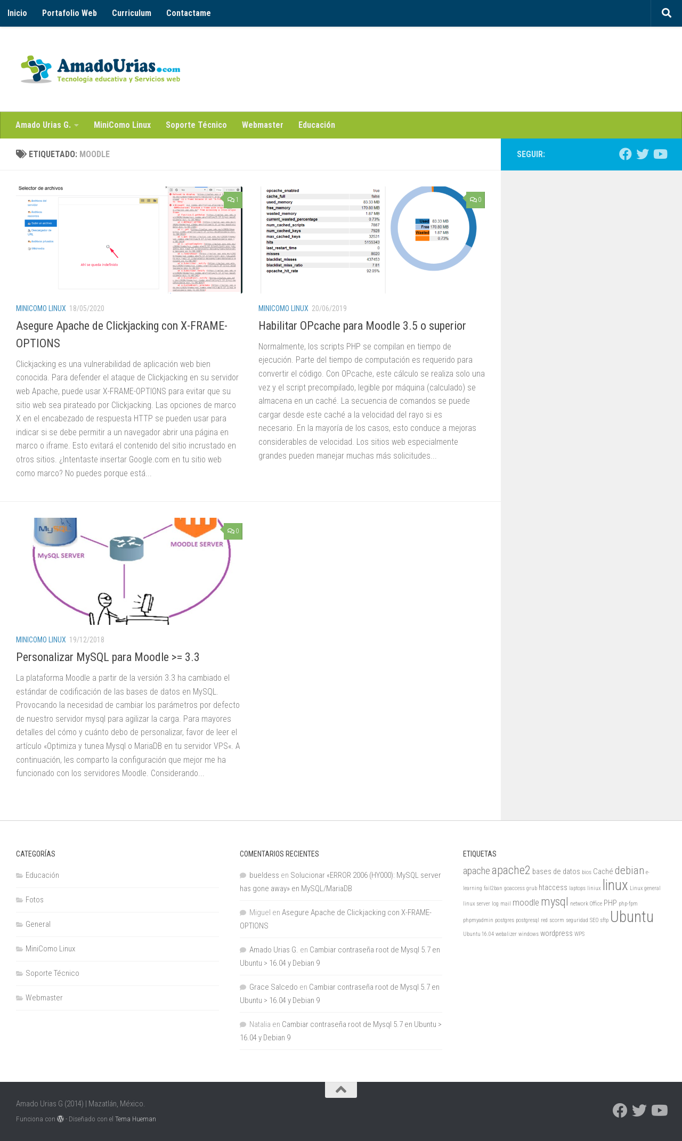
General (38, 924)
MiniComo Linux (122, 125)
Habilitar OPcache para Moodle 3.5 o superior (362, 325)
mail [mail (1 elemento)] (505, 903)
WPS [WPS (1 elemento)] (579, 934)
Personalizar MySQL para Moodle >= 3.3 (108, 657)
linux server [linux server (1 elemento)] (476, 903)
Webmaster (262, 125)
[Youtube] (659, 154)
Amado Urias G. (43, 125)
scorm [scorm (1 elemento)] (556, 920)
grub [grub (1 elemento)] (531, 888)
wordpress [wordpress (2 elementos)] (556, 933)
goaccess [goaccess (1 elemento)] (514, 888)
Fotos (35, 899)
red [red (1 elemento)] (544, 920)
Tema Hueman (135, 1119)
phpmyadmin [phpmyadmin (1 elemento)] (478, 920)
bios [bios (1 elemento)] (586, 872)
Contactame (188, 13)
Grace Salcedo (273, 987)
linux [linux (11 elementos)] (615, 885)
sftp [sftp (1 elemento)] (604, 920)
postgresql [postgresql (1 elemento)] (527, 920)
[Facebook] (625, 154)
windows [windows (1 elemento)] (528, 934)
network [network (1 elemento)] (579, 903)
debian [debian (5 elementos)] (629, 870)
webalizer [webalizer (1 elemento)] (506, 934)
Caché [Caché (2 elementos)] (603, 871)
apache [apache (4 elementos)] (476, 871)
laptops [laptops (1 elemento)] (577, 888)
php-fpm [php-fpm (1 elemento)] (628, 903)
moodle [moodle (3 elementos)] (526, 902)
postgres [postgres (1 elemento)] (504, 920)
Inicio (17, 13)
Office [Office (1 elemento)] (596, 903)
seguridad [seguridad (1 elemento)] (577, 920)
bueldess (264, 875)
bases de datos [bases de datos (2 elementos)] (556, 871)
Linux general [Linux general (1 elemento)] (645, 888)
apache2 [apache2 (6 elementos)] (511, 870)
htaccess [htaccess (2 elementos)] (553, 887)
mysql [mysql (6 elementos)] (555, 901)
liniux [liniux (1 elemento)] (594, 888)
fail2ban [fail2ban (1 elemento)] (493, 888)
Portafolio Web (69, 13)
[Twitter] (642, 154)
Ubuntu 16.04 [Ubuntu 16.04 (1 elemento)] (478, 934)
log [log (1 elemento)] (495, 903)
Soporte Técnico (196, 125)
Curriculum (131, 13)
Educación (316, 125)
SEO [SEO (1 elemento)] (594, 920)
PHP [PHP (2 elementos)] (610, 903)
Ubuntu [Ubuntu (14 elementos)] (632, 917)
